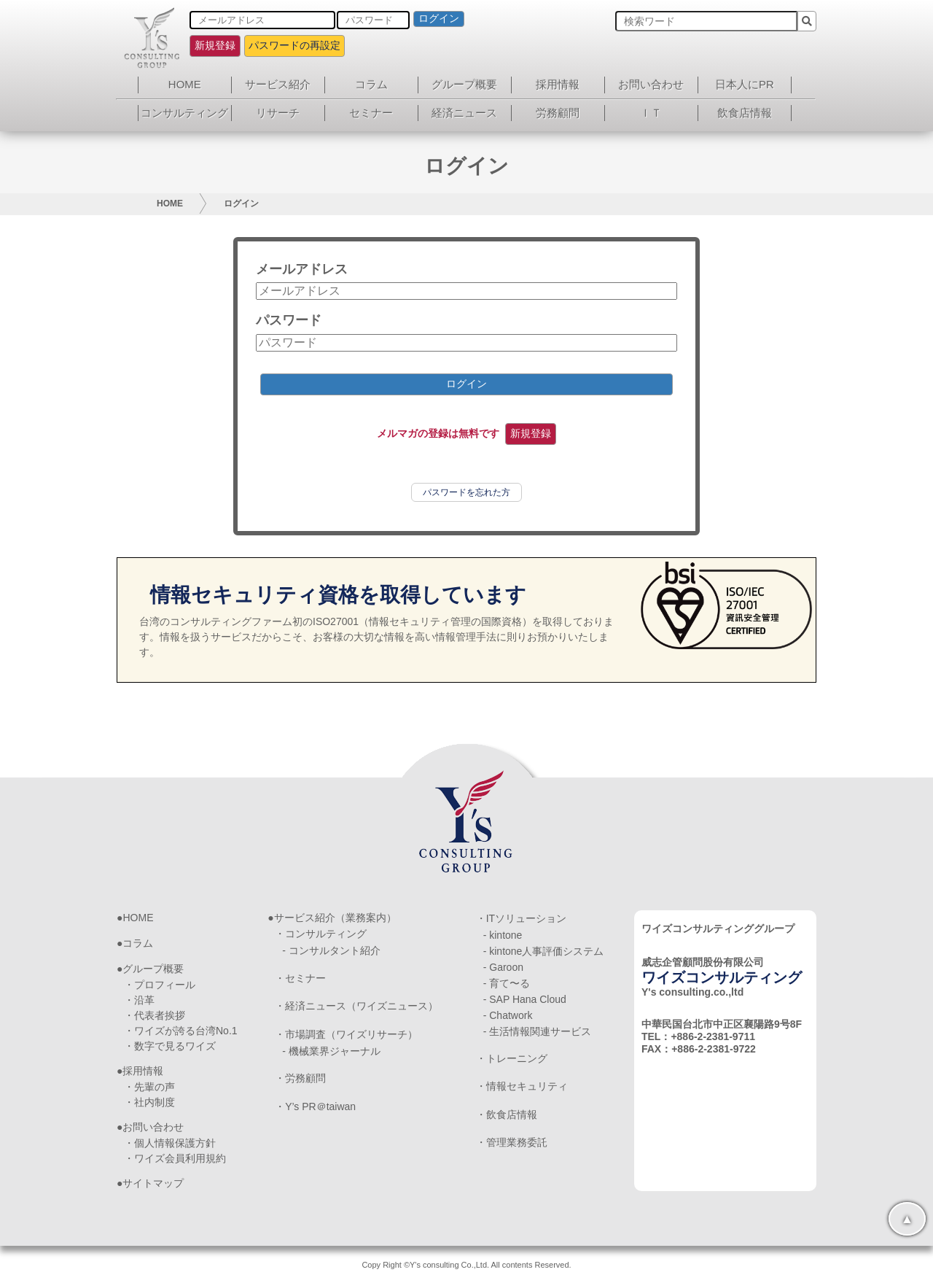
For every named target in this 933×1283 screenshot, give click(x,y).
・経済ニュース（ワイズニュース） (356, 1006)
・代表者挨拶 (154, 1015)
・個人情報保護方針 (170, 1143)
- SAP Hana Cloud (524, 999)
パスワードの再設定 (294, 45)
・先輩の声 (149, 1087)
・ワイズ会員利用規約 (175, 1158)
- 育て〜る (507, 983)
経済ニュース (464, 112)
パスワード (288, 320)
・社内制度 (149, 1102)
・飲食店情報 (506, 1114)
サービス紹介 (278, 84)
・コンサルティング (321, 933)
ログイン (438, 18)
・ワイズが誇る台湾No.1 (181, 1030)
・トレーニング (511, 1058)
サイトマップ (153, 1183)
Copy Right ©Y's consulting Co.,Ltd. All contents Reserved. (466, 1264)
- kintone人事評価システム (543, 951)
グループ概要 (464, 84)
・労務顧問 (300, 1078)
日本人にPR (744, 84)
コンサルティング (184, 112)
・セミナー (300, 978)
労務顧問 (557, 112)
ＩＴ (651, 112)
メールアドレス (302, 269)
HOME (184, 84)
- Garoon (503, 967)
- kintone (503, 935)
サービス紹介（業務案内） (335, 917)
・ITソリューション (521, 918)
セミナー (371, 112)
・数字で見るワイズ (170, 1046)
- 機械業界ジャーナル (331, 1051)
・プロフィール (159, 985)
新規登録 (215, 45)
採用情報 (557, 84)
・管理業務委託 (511, 1142)
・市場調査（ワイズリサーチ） (346, 1034)
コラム (371, 84)
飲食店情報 (744, 112)
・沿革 (139, 1000)
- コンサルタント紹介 (331, 950)
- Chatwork (508, 1015)
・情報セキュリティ (522, 1086)
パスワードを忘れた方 (466, 492)
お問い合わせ (651, 84)
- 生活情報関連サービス (537, 1031)
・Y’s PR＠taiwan (315, 1106)
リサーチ (278, 112)
